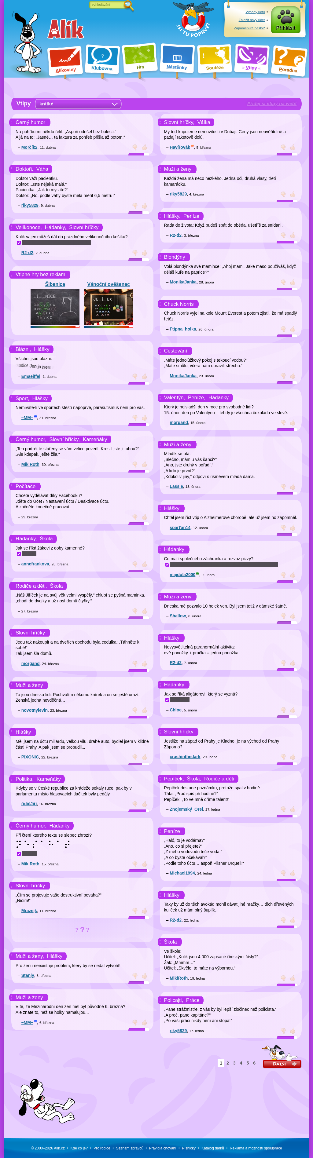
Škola (46, 539)
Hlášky (41, 349)
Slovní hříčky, (65, 439)
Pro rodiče (102, 1148)
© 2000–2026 (47, 1148)
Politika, (25, 779)
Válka (203, 122)
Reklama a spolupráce (256, 1148)
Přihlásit (286, 28)
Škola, (194, 779)
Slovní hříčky (83, 227)
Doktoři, (24, 169)
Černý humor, (31, 439)
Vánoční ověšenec (108, 303)
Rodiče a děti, (31, 586)
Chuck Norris (179, 304)
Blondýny (174, 257)
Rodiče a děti (219, 779)
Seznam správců (129, 1148)
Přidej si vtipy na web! (271, 103)
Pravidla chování (162, 1148)
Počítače (25, 486)
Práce (193, 1000)
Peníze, (196, 397)
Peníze (191, 216)
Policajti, (173, 1000)
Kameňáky (95, 439)
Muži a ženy (29, 685)
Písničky (189, 1148)
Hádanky (60, 826)
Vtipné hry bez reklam (40, 274)
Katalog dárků (212, 1148)
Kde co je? (79, 1148)
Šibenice (55, 303)
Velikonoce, (29, 227)
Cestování (175, 351)
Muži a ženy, (30, 957)
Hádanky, (55, 227)
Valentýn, (174, 397)
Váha (42, 169)
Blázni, (23, 349)
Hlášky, (172, 216)
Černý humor (30, 122)
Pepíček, (174, 779)
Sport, (22, 398)
